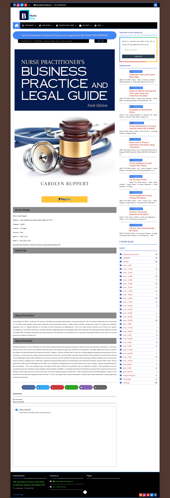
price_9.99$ (140, 368)
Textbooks (68, 41)
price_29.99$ (140, 320)
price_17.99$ (60, 41)
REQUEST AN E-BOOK (65, 25)
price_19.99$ (140, 298)
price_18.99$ (140, 294)
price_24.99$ (140, 309)
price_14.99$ (140, 279)
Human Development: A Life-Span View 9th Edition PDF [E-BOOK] (142, 127)
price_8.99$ (140, 364)
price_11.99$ (140, 268)
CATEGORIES (28, 25)
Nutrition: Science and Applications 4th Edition (139, 213)
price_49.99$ (140, 338)
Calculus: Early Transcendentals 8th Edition (141, 229)
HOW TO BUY (45, 25)
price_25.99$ (140, 313)
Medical (52, 41)
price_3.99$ (140, 324)
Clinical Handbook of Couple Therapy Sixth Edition (140, 164)
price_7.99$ (140, 357)
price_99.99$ (140, 371)
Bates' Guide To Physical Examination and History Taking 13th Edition (142, 145)
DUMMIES (140, 257)
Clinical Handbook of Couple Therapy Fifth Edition (140, 197)
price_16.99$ (140, 287)
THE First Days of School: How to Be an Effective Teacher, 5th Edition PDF (29, 483)
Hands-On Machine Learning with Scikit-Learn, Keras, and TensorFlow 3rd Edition (142, 93)
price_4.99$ (140, 335)
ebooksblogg (19, 494)
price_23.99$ (140, 305)
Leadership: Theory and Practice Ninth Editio (142, 76)
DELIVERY (84, 25)
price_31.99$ (140, 327)
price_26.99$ (140, 316)
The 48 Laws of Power (138, 179)
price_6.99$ (140, 346)
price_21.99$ (140, 301)
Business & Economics (140, 254)
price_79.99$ (140, 360)
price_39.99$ (140, 331)
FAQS (98, 25)
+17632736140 (60, 5)
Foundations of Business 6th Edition (140, 111)
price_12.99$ (140, 272)
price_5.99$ (140, 342)
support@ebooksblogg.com (42, 5)
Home (45, 41)
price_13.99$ (140, 276)
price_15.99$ (140, 283)
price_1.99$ (140, 265)
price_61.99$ (140, 349)
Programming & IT (140, 375)
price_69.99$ (140, 353)
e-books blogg (17, 488)
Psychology (140, 379)
